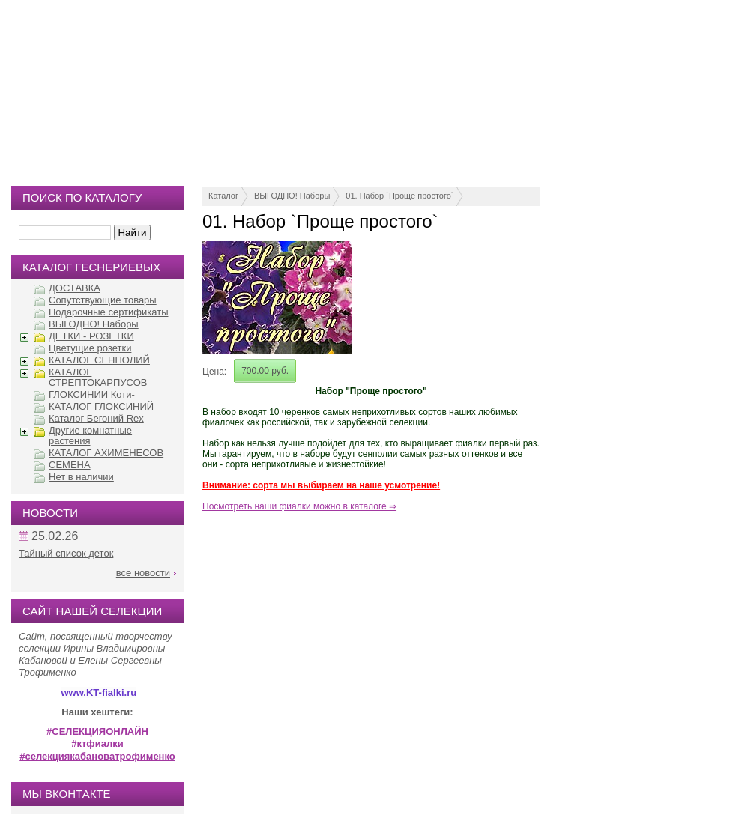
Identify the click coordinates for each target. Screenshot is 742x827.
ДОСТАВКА (74, 288)
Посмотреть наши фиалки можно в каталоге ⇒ (299, 506)
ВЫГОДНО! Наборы (292, 195)
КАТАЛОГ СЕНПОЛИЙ (99, 360)
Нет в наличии (81, 476)
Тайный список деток (66, 553)
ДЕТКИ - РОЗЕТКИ (91, 336)
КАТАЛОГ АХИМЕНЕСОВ (106, 452)
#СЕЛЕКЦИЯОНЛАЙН (97, 731)
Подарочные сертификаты (108, 312)
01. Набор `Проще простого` (399, 195)
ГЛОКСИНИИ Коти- (92, 394)
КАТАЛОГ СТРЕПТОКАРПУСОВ (98, 377)
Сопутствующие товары (103, 300)
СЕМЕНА (70, 464)
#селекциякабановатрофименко (97, 756)
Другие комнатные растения (90, 435)
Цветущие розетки (90, 348)
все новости (143, 572)
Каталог (223, 195)
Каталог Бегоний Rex (96, 418)
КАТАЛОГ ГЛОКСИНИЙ (101, 406)
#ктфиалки (97, 743)
